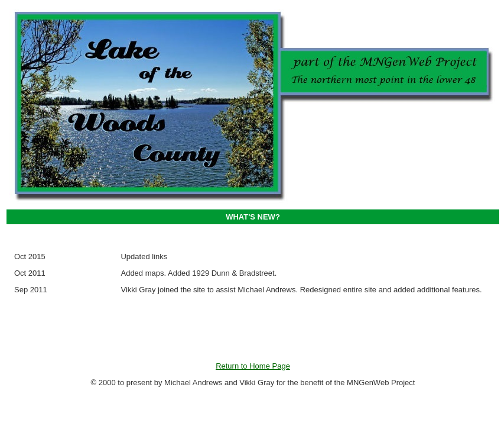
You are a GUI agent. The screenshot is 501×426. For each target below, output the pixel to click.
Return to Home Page (253, 366)
